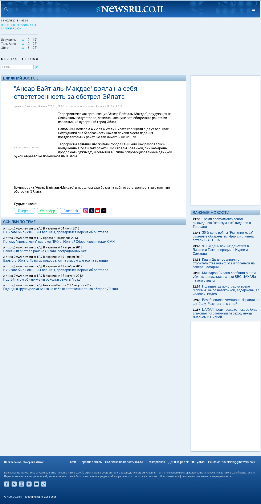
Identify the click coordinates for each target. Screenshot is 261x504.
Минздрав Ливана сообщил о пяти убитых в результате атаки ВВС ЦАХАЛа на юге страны (224, 276)
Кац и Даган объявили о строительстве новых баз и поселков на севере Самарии (224, 263)
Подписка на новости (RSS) (124, 462)
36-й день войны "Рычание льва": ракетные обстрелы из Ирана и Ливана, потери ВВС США (224, 236)
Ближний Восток (20, 78)
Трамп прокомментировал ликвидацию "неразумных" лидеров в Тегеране (222, 222)
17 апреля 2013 (71, 247)
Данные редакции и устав (186, 462)
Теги (73, 462)
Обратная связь (90, 462)
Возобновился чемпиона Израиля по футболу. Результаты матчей (226, 301)
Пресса (48, 238)
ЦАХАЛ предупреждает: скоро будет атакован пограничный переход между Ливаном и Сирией (226, 313)
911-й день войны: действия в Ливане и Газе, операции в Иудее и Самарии (221, 249)
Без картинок (156, 462)
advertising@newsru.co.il (238, 462)
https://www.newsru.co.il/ (23, 228)
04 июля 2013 (70, 228)
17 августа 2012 (72, 275)
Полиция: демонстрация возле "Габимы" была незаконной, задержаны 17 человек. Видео (226, 290)
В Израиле (50, 228)
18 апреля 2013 (67, 238)
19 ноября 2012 (71, 257)
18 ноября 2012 (71, 266)
